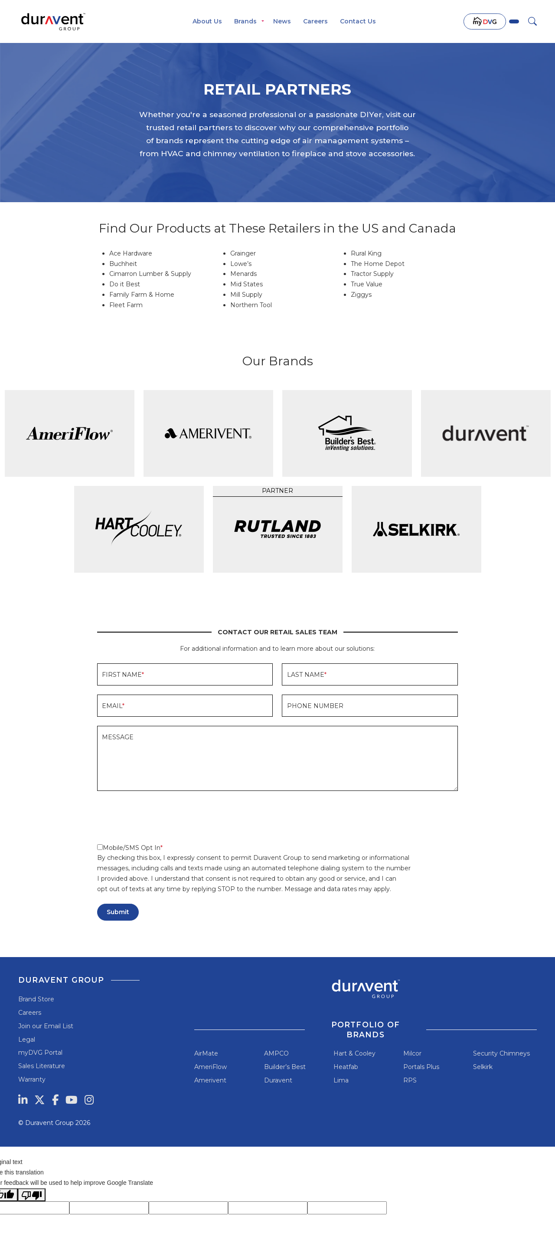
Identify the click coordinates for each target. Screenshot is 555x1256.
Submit (118, 912)
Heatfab (345, 1067)
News (282, 21)
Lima (341, 1080)
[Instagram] (89, 1099)
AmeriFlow (210, 1067)
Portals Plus (421, 1067)
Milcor (412, 1053)
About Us (207, 21)
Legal (26, 1039)
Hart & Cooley (354, 1053)
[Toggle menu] (262, 22)
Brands (245, 21)
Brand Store (36, 999)
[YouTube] (71, 1099)
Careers (315, 21)
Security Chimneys (501, 1053)
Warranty (32, 1079)
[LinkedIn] (22, 1099)
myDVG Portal (40, 1052)
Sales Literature (41, 1066)
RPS (410, 1080)
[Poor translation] (32, 1194)
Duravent (278, 1080)
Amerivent (210, 1080)
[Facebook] (55, 1099)
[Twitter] (39, 1099)
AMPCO (276, 1053)
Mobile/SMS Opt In (128, 848)
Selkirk (483, 1067)
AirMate (206, 1053)
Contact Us (358, 21)
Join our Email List (45, 1026)
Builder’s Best (285, 1067)
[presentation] (163, 817)
